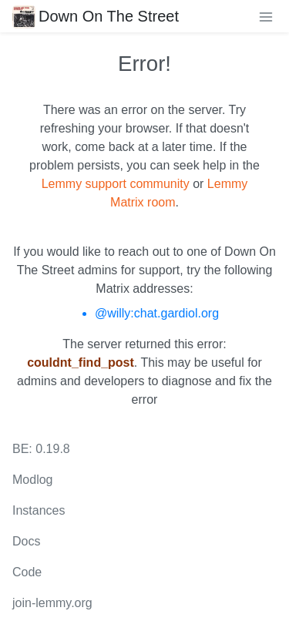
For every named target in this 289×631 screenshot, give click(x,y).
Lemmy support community (116, 183)
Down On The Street (95, 16)
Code (27, 572)
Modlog (32, 479)
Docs (26, 541)
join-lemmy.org (52, 602)
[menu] (266, 16)
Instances (38, 510)
